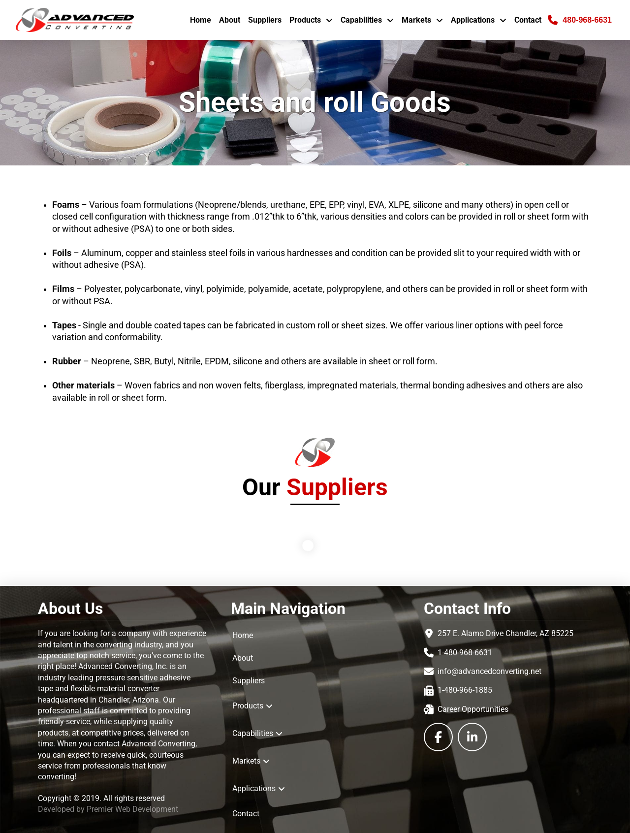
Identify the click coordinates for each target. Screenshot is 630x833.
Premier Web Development (132, 809)
